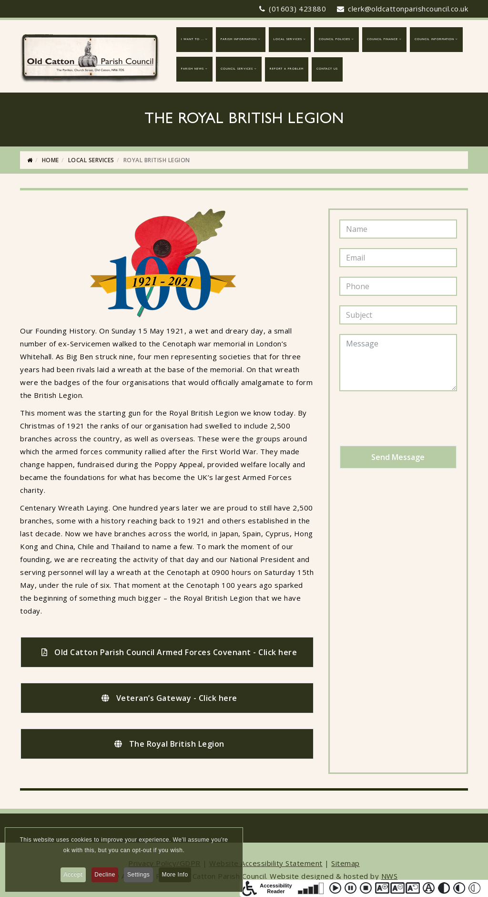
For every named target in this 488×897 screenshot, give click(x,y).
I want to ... (192, 39)
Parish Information (239, 39)
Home (50, 160)
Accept (70, 876)
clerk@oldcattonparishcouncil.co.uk (408, 8)
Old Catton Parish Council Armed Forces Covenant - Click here (169, 652)
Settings (140, 876)
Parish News (192, 69)
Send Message (398, 457)
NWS (389, 876)
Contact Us (327, 69)
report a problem (287, 69)
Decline (104, 876)
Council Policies (334, 39)
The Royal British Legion (169, 744)
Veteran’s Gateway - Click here (169, 698)
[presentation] (411, 419)
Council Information (434, 39)
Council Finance (382, 39)
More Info (178, 876)
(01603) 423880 (297, 8)
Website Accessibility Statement (266, 863)
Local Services (288, 39)
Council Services (237, 69)
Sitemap (345, 863)
